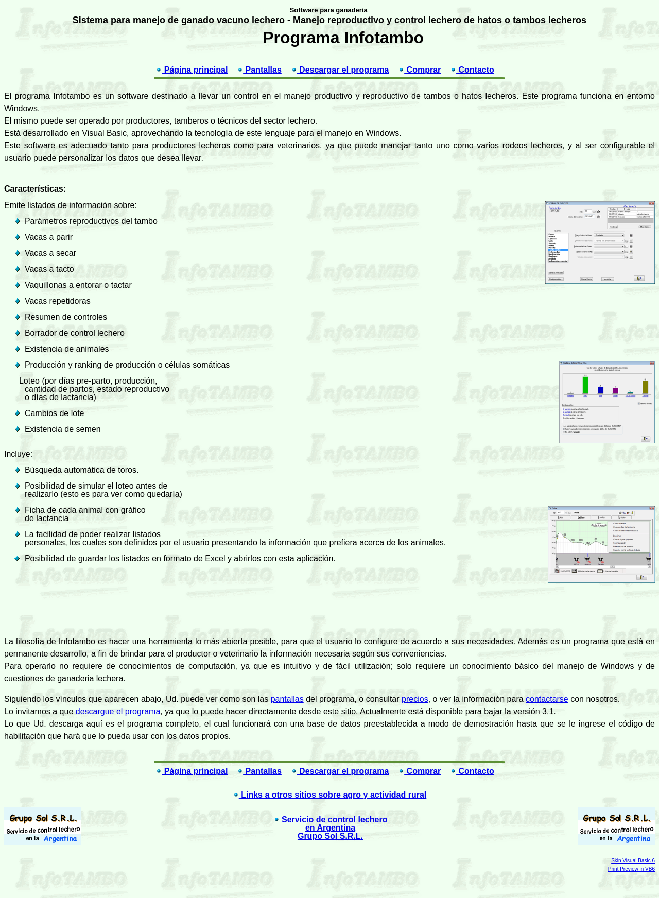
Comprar (419, 69)
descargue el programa (118, 711)
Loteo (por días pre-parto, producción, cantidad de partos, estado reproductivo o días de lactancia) (93, 389)
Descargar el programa (340, 69)
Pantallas (259, 69)
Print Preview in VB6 (631, 869)
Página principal (191, 69)
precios (415, 699)
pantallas (287, 699)
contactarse (547, 699)
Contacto (472, 69)
